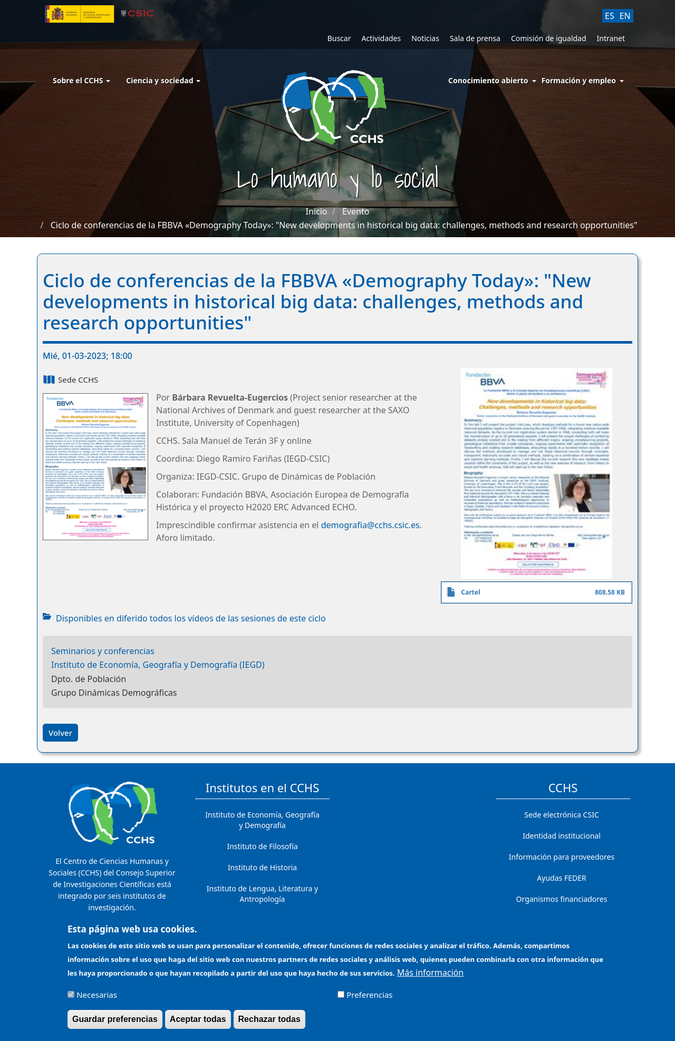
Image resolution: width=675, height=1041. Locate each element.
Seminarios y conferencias (103, 651)
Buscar (339, 38)
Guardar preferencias (115, 1023)
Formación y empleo (579, 80)
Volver (60, 732)
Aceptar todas (198, 1023)
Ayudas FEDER (561, 878)
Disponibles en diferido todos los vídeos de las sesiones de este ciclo (191, 618)
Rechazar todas (269, 1023)
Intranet (611, 38)
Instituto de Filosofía (262, 846)
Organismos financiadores (562, 899)
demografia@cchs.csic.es (370, 525)
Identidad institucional (562, 836)
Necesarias (96, 999)
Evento (355, 211)
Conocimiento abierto (488, 80)
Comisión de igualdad (548, 38)
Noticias (425, 38)
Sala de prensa (475, 38)
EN (625, 16)
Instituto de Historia (262, 867)
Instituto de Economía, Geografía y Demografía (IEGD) (158, 664)
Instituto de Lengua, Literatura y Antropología (262, 893)
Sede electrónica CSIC (561, 815)
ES (609, 16)
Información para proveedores (561, 857)
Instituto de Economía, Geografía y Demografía (262, 820)
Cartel (470, 592)
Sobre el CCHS (81, 80)
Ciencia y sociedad (163, 80)
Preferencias (369, 999)
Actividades (381, 38)
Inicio (316, 211)
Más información (430, 976)
